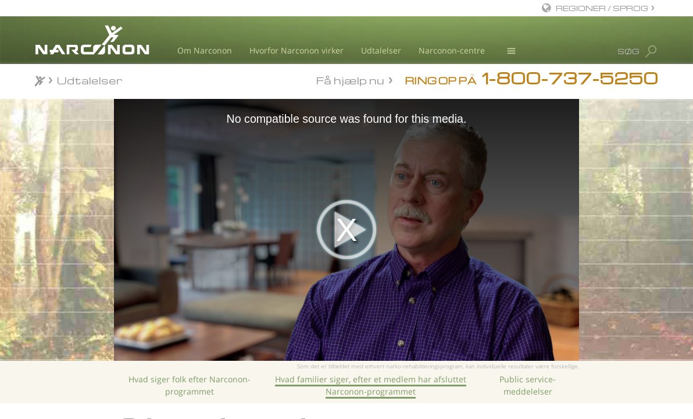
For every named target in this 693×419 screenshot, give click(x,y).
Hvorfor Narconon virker (296, 50)
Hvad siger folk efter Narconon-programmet (189, 385)
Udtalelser (381, 50)
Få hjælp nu (350, 79)
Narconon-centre (452, 50)
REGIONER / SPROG (602, 8)
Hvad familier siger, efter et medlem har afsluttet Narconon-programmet (370, 385)
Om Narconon (204, 50)
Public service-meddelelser (527, 385)
